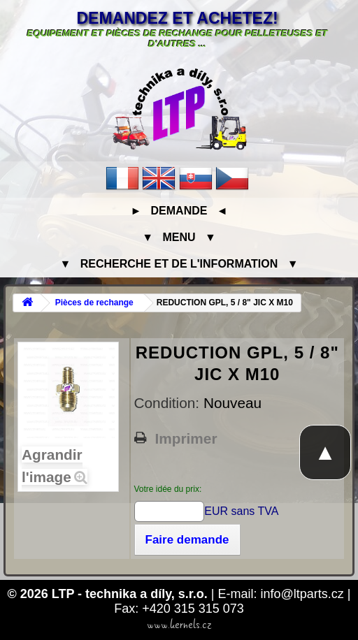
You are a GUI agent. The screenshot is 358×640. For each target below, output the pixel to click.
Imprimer (186, 438)
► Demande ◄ (178, 211)
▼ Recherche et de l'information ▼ (179, 264)
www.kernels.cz (179, 624)
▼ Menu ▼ (178, 237)
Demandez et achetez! (177, 18)
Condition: (168, 403)
